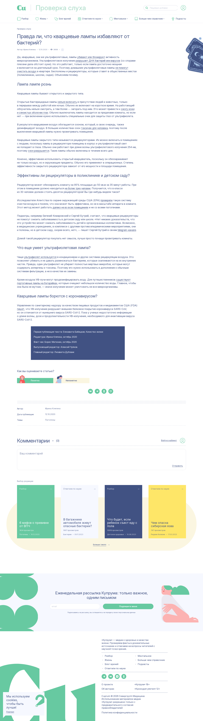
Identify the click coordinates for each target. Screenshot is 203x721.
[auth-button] (183, 7)
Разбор (25, 19)
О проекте (107, 683)
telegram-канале (127, 230)
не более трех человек (77, 188)
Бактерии (67, 534)
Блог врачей (65, 19)
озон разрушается (38, 150)
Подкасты (181, 19)
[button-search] (147, 8)
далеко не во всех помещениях (70, 207)
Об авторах (108, 688)
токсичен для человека (94, 128)
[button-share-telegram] (97, 391)
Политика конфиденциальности (119, 711)
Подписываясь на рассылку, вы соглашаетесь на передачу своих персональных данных (101, 612)
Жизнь (43, 19)
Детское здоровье (115, 534)
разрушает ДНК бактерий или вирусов (98, 60)
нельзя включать (67, 101)
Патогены (50, 420)
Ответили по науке (91, 19)
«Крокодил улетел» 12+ (147, 688)
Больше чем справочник (151, 19)
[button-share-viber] (110, 391)
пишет (20, 309)
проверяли (106, 200)
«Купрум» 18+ (142, 683)
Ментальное (120, 19)
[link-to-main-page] (21, 7)
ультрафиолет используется (40, 257)
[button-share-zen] (117, 675)
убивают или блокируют (91, 57)
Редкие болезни (158, 534)
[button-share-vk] (90, 391)
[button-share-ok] (104, 391)
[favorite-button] (62, 50)
